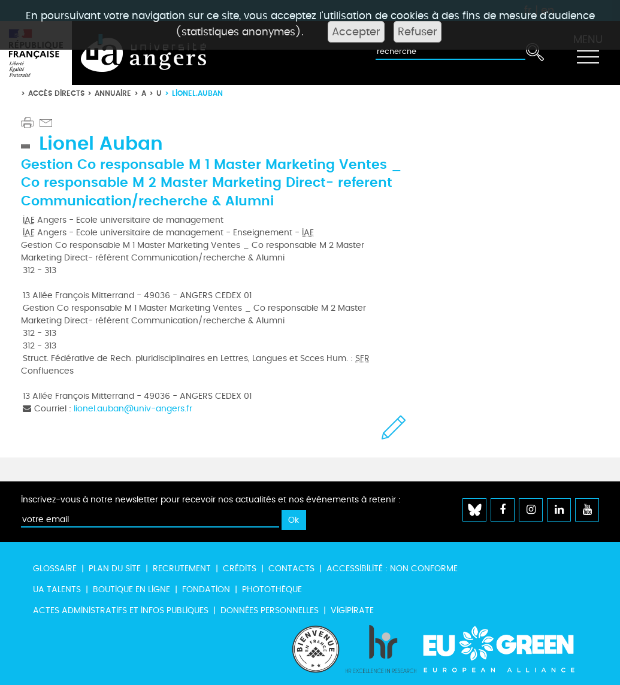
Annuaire (113, 93)
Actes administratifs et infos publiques (120, 610)
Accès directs (56, 93)
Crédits (239, 568)
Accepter (356, 31)
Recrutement (182, 568)
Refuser (417, 31)
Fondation (206, 589)
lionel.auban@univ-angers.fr (133, 408)
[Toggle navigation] (587, 53)
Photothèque (272, 589)
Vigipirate (352, 610)
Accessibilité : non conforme (392, 568)
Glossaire (55, 568)
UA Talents (57, 589)
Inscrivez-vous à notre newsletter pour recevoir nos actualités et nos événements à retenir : (211, 499)
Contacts (291, 568)
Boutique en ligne (131, 589)
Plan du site (115, 568)
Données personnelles (269, 610)
